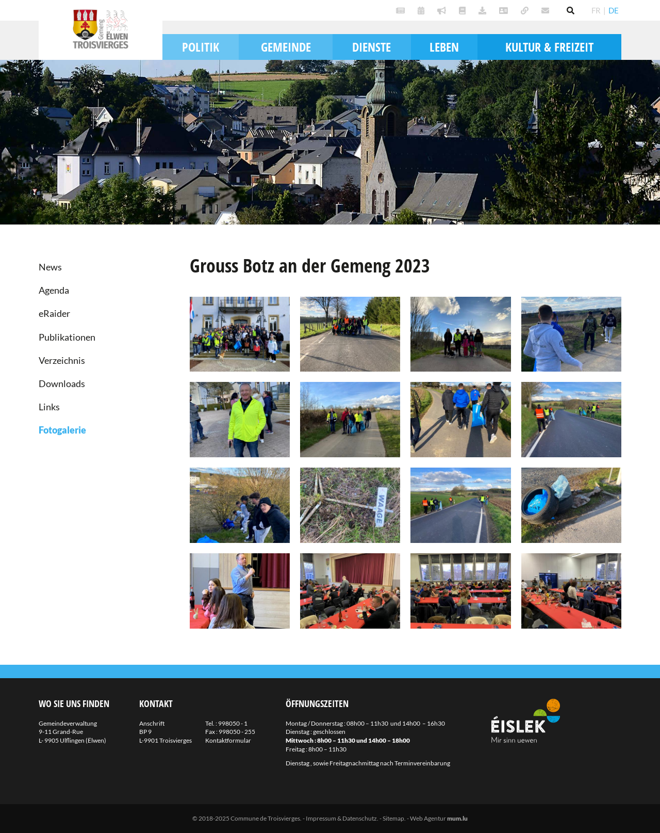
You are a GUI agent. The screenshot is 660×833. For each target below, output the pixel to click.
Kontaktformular (228, 740)
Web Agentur (428, 818)
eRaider (54, 313)
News (50, 267)
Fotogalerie (62, 430)
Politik (200, 46)
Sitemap (393, 818)
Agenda (54, 290)
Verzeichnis (62, 360)
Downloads (62, 383)
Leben (444, 46)
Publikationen (67, 337)
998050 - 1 (233, 723)
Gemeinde (286, 46)
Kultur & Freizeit (549, 46)
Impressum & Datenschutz (341, 818)
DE (613, 10)
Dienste (371, 46)
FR (596, 10)
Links (49, 406)
